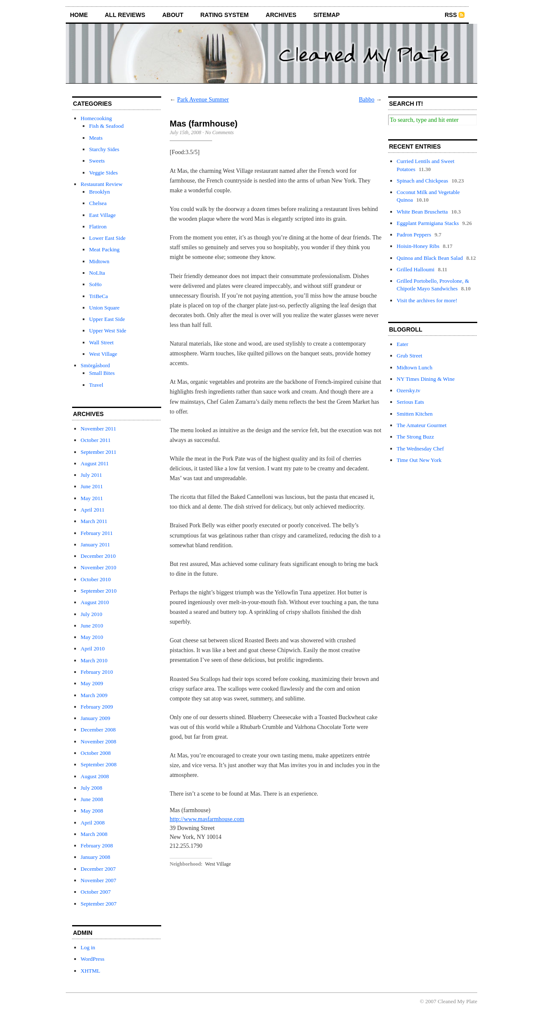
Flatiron (97, 226)
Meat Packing (104, 249)
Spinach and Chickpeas (422, 180)
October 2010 (96, 579)
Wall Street (101, 342)
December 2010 (98, 556)
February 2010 (97, 672)
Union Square (104, 307)
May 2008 (92, 810)
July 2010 (91, 614)
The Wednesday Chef (420, 448)
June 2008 (92, 799)
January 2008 (95, 857)
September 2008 (99, 764)
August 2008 (95, 776)
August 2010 (95, 602)
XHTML (90, 971)
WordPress (92, 959)
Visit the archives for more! (427, 300)
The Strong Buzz (415, 436)
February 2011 (97, 533)
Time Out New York (419, 460)
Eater (402, 344)
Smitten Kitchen (415, 414)
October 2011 (96, 440)
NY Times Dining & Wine (426, 379)
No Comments (219, 132)
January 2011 (95, 544)
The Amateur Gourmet (422, 425)
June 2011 (92, 486)
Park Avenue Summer (203, 99)
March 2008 (94, 834)
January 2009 (95, 718)
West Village (103, 354)
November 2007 (98, 880)
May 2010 (92, 637)
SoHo (95, 284)
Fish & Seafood (106, 126)
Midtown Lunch (414, 367)
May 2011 (92, 498)
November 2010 (98, 567)
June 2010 (92, 625)
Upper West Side (107, 330)
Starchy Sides (104, 149)
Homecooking (96, 118)
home (79, 14)
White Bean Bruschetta (422, 211)
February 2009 (97, 706)
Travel (96, 385)
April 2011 (92, 509)
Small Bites (102, 373)
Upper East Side (107, 319)
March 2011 (94, 521)
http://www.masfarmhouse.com (207, 819)
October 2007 (96, 892)
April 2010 (93, 648)
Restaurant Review (102, 184)
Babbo (367, 99)
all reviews (125, 14)
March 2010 (94, 660)
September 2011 (98, 452)
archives (281, 14)
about (172, 14)
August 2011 (95, 463)
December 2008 (98, 729)
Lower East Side (107, 238)
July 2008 (91, 788)
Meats (96, 138)
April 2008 (93, 822)
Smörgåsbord (95, 365)
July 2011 (91, 475)
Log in (88, 947)
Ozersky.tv (408, 390)
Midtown (99, 261)
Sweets (97, 161)
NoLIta (97, 273)
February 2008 (97, 845)
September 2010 (99, 591)
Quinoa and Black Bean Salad (430, 258)
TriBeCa (98, 296)
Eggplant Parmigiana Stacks (428, 223)
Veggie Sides (103, 172)
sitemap (326, 14)
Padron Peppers (414, 234)
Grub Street (409, 355)
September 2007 (99, 903)
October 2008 (96, 753)
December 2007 (98, 869)
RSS (451, 14)
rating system (224, 14)
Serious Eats (410, 402)
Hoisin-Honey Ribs (418, 246)
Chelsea (97, 203)
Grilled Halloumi (415, 269)
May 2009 (92, 683)
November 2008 (98, 741)
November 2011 (98, 428)
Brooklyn (99, 191)
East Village (102, 215)
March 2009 (94, 695)
